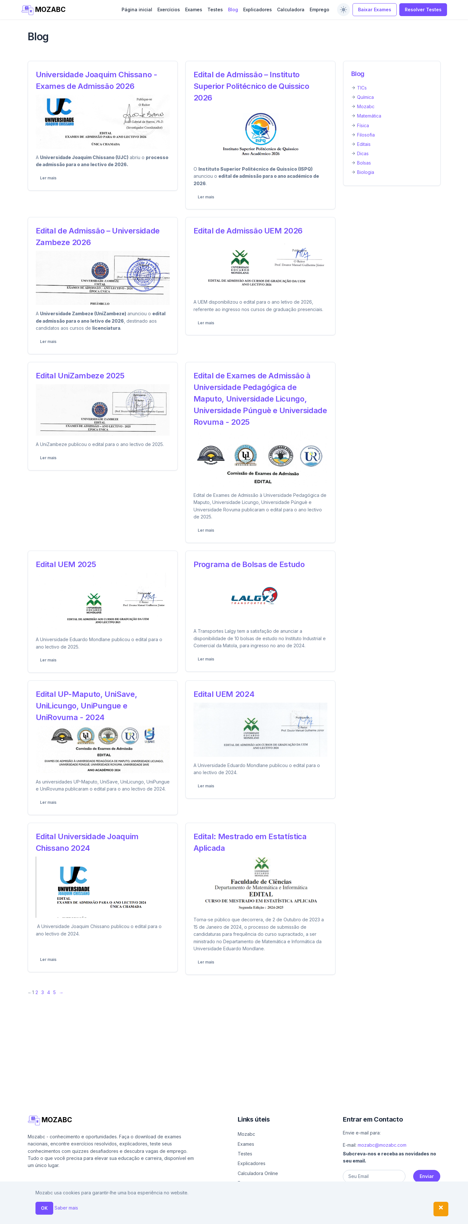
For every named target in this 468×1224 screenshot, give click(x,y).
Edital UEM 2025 (66, 564)
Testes (215, 9)
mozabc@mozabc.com (382, 1145)
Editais (364, 144)
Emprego (319, 9)
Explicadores (257, 9)
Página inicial (137, 9)
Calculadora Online (258, 1173)
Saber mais (66, 1207)
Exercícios (168, 9)
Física (363, 125)
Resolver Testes (423, 9)
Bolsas (364, 163)
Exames (193, 9)
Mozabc (365, 106)
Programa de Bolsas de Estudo (249, 564)
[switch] (343, 9)
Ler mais (48, 178)
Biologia (365, 172)
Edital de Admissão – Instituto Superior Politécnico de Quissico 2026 (251, 86)
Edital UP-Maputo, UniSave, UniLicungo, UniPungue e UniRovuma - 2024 (86, 705)
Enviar (427, 1176)
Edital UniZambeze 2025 (80, 375)
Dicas (363, 153)
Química (365, 97)
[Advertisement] (221, 1046)
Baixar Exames (374, 9)
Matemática (369, 116)
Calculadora (290, 9)
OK (44, 1208)
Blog (233, 9)
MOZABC (43, 10)
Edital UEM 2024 (224, 694)
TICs (362, 87)
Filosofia (366, 135)
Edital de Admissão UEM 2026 (248, 230)
